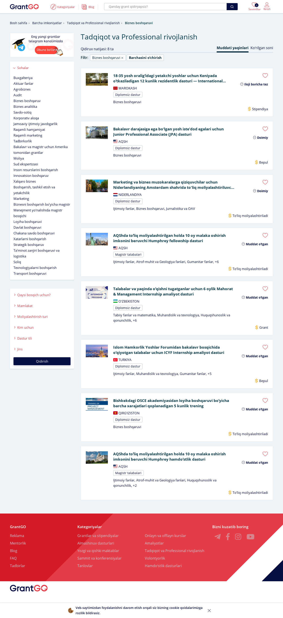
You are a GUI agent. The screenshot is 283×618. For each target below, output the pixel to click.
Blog (13, 556)
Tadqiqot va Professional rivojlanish (93, 23)
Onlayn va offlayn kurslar (165, 541)
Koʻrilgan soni (261, 47)
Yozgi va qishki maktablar (98, 556)
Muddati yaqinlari (233, 47)
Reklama (17, 541)
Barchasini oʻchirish (145, 57)
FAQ (13, 564)
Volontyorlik (155, 564)
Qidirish (42, 361)
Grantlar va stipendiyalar (98, 541)
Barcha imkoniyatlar (47, 23)
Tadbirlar (17, 572)
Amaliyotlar (154, 549)
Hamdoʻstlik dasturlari (163, 572)
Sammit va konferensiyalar (99, 564)
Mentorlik (18, 549)
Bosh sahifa (18, 23)
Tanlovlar (85, 572)
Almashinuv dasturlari (95, 549)
